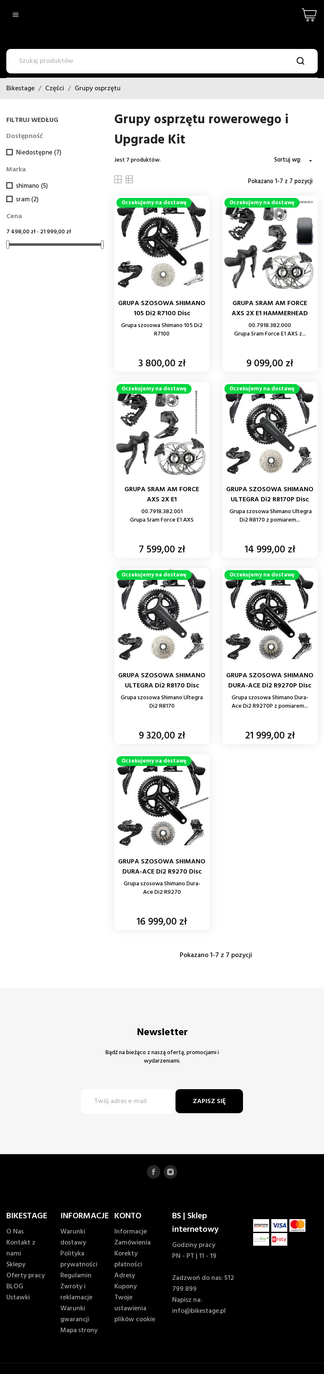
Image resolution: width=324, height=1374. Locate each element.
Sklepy (15, 1264)
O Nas (15, 1231)
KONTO (127, 1216)
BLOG (14, 1286)
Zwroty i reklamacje (76, 1292)
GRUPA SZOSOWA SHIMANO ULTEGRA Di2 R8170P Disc (269, 494)
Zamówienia (132, 1242)
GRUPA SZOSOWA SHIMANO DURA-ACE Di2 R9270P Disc (269, 680)
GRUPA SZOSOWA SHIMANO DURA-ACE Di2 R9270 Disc (161, 866)
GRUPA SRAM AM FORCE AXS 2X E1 (161, 494)
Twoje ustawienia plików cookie (134, 1308)
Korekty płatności (128, 1259)
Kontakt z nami (20, 1248)
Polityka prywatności (78, 1259)
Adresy (124, 1275)
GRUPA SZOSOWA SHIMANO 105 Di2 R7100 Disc (161, 308)
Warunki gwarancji (74, 1314)
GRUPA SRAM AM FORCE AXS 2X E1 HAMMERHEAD (270, 308)
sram (27, 200)
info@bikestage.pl (199, 1311)
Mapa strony (78, 1330)
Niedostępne (38, 153)
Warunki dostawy (73, 1237)
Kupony (125, 1286)
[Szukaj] (162, 61)
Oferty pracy (25, 1275)
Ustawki (18, 1297)
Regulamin (76, 1275)
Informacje (130, 1231)
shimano (32, 186)
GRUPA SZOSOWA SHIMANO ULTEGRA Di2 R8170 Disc (161, 680)
